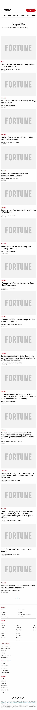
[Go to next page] (21, 598)
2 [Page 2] (19, 598)
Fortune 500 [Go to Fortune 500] (15, 15)
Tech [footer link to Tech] (2, 629)
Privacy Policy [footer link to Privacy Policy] (3, 650)
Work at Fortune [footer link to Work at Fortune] (4, 685)
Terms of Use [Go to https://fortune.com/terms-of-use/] (3, 702)
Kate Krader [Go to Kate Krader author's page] (5, 480)
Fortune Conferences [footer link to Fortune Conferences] (4, 670)
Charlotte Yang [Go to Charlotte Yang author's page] (6, 324)
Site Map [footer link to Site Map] (2, 692)
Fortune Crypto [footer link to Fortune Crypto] (19, 629)
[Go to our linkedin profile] (18, 698)
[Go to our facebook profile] (13, 698)
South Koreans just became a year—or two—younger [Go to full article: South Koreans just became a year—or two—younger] (17, 550)
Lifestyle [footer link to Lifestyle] (34, 627)
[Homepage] (7, 10)
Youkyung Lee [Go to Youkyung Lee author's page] (11, 178)
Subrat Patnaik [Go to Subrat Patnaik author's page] (12, 520)
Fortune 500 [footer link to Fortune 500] (3, 612)
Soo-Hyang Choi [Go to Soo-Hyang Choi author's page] (12, 441)
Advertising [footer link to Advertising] (3, 663)
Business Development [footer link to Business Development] (5, 672)
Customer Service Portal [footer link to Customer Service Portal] (5, 648)
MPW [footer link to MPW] (17, 630)
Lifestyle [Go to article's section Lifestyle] (4, 470)
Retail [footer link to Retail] (34, 625)
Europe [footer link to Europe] (17, 625)
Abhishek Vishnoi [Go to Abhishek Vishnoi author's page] (6, 363)
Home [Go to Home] (4, 15)
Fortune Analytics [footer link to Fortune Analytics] (4, 668)
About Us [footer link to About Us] (2, 678)
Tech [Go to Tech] (28, 15)
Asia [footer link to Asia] (17, 623)
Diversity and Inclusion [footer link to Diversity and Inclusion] (5, 687)
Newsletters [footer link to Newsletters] (3, 630)
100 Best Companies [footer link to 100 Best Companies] (4, 610)
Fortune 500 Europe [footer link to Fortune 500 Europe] (4, 616)
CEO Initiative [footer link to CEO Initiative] (18, 633)
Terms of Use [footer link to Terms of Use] (3, 652)
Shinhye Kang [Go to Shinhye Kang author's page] (5, 554)
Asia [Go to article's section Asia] (2, 61)
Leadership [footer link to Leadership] (3, 625)
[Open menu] (2, 10)
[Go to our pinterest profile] (23, 698)
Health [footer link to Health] (34, 623)
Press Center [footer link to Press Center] (3, 683)
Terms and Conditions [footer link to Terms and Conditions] (5, 689)
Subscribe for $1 (31, 10)
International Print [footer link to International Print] (4, 657)
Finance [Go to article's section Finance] (3, 98)
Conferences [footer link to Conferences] (18, 635)
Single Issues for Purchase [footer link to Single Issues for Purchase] (6, 655)
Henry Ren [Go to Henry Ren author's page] (4, 142)
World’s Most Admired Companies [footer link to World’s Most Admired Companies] (24, 614)
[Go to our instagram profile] (21, 698)
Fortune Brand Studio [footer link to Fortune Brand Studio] (5, 665)
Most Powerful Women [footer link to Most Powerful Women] (22, 610)
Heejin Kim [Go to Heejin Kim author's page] (4, 215)
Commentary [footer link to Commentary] (3, 637)
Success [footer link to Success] (2, 627)
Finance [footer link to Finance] (2, 623)
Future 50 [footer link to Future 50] (20, 612)
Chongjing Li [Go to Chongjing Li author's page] (11, 69)
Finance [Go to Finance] (22, 15)
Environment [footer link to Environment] (18, 627)
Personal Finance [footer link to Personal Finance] (19, 637)
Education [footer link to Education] (18, 639)
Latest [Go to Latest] (9, 15)
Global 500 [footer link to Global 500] (3, 614)
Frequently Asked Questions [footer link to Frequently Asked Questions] (6, 646)
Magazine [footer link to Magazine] (2, 633)
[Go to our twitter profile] (16, 698)
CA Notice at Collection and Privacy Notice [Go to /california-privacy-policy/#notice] (20, 702)
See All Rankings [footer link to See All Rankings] (21, 616)
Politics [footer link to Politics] (34, 629)
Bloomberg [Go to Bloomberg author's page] (12, 105)
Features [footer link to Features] (2, 635)
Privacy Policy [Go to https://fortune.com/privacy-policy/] (9, 702)
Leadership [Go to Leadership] (33, 15)
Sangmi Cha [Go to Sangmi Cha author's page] (5, 69)
